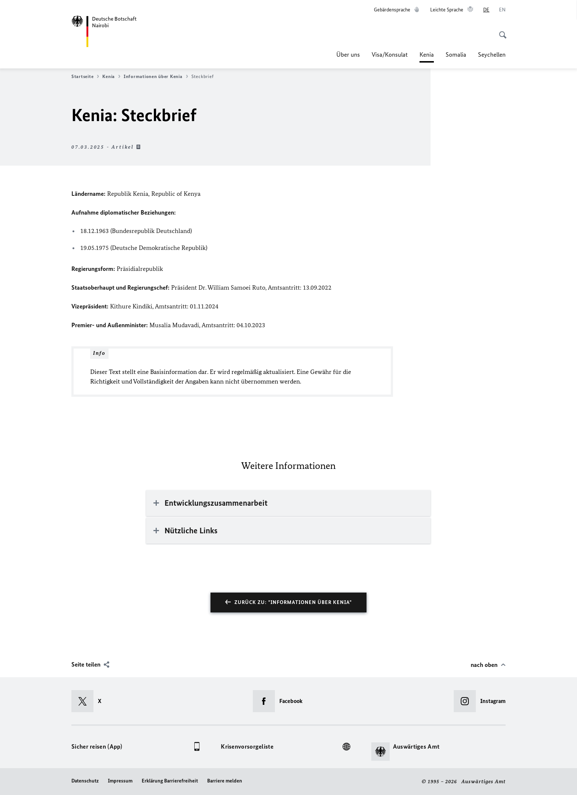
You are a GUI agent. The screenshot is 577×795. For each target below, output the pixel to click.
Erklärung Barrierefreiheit (170, 781)
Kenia (427, 54)
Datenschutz (85, 781)
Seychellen (492, 54)
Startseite (85, 76)
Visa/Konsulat (390, 54)
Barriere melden (224, 781)
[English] (502, 10)
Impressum (120, 781)
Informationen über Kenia (156, 76)
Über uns (348, 54)
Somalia (456, 54)
